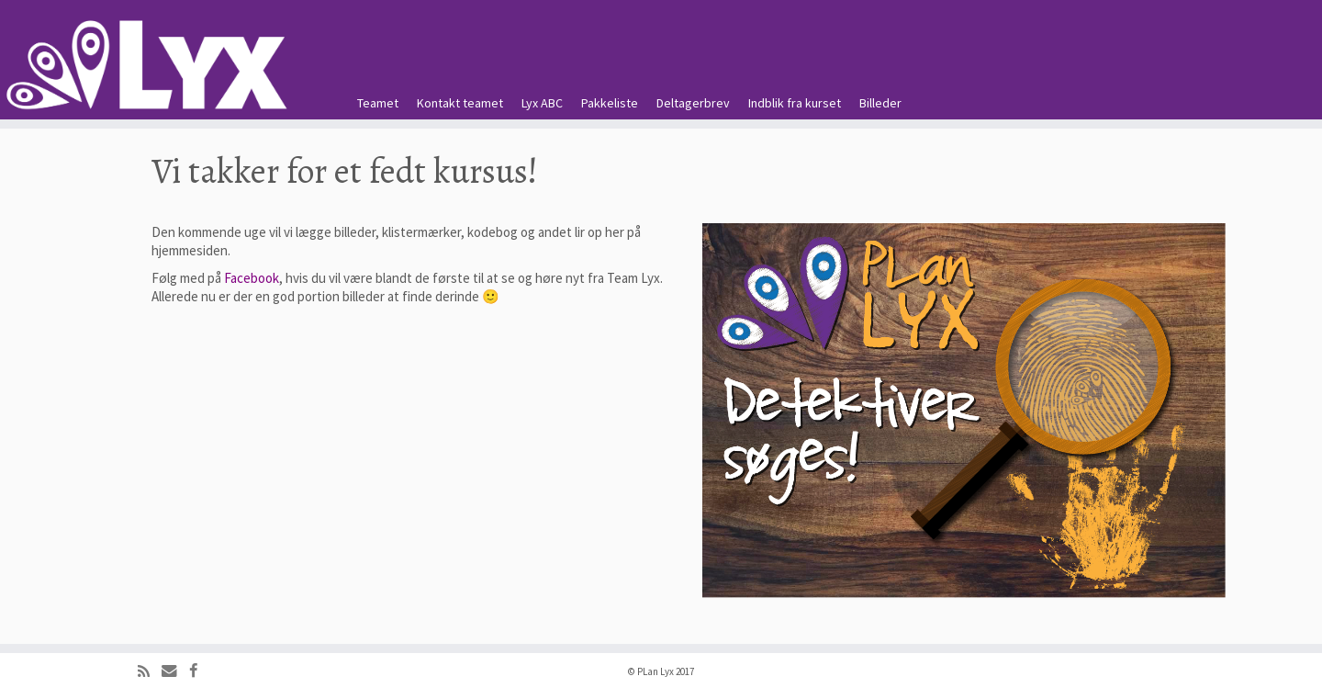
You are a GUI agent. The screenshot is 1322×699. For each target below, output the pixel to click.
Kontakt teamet (460, 103)
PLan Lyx (655, 671)
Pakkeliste (609, 103)
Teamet (377, 103)
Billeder (880, 103)
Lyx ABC (542, 103)
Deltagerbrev (693, 103)
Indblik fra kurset (794, 103)
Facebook (251, 278)
